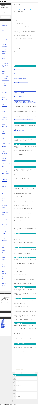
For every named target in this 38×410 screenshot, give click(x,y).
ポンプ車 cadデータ (4, 240)
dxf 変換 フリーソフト (4, 69)
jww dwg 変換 (3, 151)
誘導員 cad (3, 278)
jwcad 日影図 (3, 124)
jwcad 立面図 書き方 (4, 129)
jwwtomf (3, 193)
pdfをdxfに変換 (3, 210)
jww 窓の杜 (3, 184)
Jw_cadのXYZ (3, 1)
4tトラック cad (3, 37)
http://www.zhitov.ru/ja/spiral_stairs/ (19, 69)
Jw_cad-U (2, 323)
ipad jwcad (3, 73)
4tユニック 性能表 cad (4, 46)
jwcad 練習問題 (3, 133)
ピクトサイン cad (4, 231)
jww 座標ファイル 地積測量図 (5, 173)
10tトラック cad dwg (4, 25)
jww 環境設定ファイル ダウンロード (6, 177)
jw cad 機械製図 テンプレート (5, 80)
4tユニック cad (3, 42)
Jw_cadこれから (3, 324)
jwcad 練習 (3, 131)
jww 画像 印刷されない (4, 179)
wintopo (3, 214)
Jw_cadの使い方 (3, 322)
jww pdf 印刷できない (4, 153)
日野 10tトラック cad (4, 257)
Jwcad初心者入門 (3, 326)
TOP (3, 404)
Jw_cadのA (2, 320)
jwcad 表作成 (3, 136)
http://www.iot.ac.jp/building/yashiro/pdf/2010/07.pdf (21, 82)
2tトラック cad (3, 32)
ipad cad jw (3, 71)
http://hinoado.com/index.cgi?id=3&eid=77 (19, 96)
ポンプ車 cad (3, 238)
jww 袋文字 (3, 188)
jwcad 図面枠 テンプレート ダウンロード (6, 115)
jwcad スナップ (3, 97)
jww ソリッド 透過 (4, 156)
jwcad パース (3, 104)
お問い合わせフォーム (3, 313)
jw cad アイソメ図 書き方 (5, 76)
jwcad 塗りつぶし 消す (4, 119)
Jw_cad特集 (2, 319)
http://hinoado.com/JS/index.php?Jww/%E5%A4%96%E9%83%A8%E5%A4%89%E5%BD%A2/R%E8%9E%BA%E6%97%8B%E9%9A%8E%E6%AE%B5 (25, 91)
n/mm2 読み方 (3, 198)
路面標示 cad (3, 285)
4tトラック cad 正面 (4, 39)
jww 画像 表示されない (4, 181)
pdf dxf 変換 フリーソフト (5, 205)
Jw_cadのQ (2, 325)
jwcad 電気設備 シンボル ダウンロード (6, 144)
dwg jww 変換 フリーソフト (19, 385)
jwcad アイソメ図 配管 (4, 92)
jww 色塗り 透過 (4, 186)
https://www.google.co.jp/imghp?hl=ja (19, 130)
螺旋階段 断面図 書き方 (4, 276)
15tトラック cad (4, 30)
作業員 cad (3, 247)
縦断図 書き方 (3, 266)
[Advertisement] (25, 57)
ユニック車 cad (3, 245)
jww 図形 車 (3, 166)
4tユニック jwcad (4, 44)
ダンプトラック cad (4, 224)
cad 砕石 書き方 (4, 51)
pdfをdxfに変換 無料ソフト (5, 212)
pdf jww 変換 (3, 207)
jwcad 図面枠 (3, 111)
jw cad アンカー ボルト (4, 78)
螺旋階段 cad (3, 269)
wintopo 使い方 (18, 396)
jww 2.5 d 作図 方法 (4, 146)
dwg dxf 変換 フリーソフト (5, 58)
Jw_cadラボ (2, 321)
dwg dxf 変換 (3, 53)
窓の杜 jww (3, 264)
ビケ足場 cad (3, 233)
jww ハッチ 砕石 (4, 158)
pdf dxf (2, 200)
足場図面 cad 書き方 (4, 283)
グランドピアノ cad (4, 219)
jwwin (2, 191)
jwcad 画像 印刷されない (5, 126)
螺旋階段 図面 (3, 271)
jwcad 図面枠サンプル (4, 117)
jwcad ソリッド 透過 (4, 99)
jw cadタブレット (4, 83)
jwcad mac (3, 90)
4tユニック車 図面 (4, 49)
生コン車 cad (3, 259)
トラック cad (3, 226)
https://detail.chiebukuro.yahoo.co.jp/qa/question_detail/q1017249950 (23, 119)
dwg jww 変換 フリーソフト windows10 (5, 66)
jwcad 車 (3, 138)
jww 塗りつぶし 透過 (4, 171)
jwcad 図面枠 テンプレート (5, 113)
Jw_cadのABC (2, 327)
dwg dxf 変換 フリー (4, 56)
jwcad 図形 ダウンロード (5, 109)
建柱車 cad (3, 252)
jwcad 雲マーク (3, 140)
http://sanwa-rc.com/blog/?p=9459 (18, 73)
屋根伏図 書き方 (4, 250)
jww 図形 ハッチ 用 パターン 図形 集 (6, 164)
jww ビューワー (3, 160)
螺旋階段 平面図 (4, 273)
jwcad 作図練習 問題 (4, 106)
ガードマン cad (3, 217)
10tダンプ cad (3, 23)
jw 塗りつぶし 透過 (4, 85)
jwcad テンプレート (4, 102)
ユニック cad (3, 243)
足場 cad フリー (4, 280)
